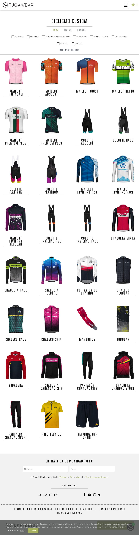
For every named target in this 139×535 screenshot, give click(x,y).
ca (45, 494)
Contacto (19, 509)
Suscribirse (69, 485)
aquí (22, 530)
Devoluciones (87, 509)
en (56, 494)
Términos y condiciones (97, 477)
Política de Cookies (66, 509)
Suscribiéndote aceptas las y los (69, 477)
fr (50, 494)
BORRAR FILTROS (69, 50)
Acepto (33, 531)
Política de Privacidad (69, 477)
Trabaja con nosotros (69, 512)
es (40, 494)
